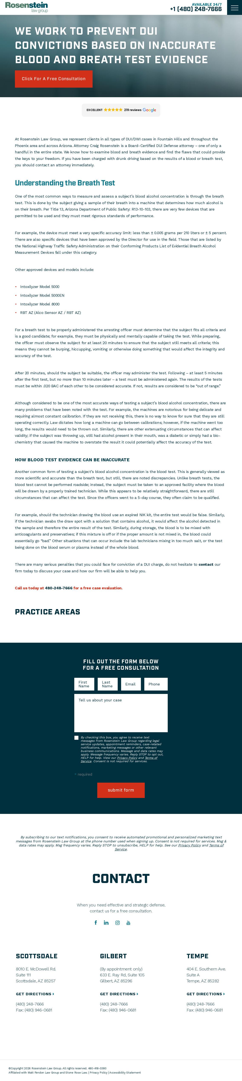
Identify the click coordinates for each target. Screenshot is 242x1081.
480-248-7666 (59, 588)
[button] (121, 110)
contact (206, 564)
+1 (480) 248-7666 (196, 9)
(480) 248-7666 (30, 1004)
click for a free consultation (54, 79)
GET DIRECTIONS (35, 994)
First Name (84, 684)
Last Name (107, 684)
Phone (154, 684)
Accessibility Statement (125, 1072)
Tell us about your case (100, 700)
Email (130, 684)
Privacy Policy (127, 757)
